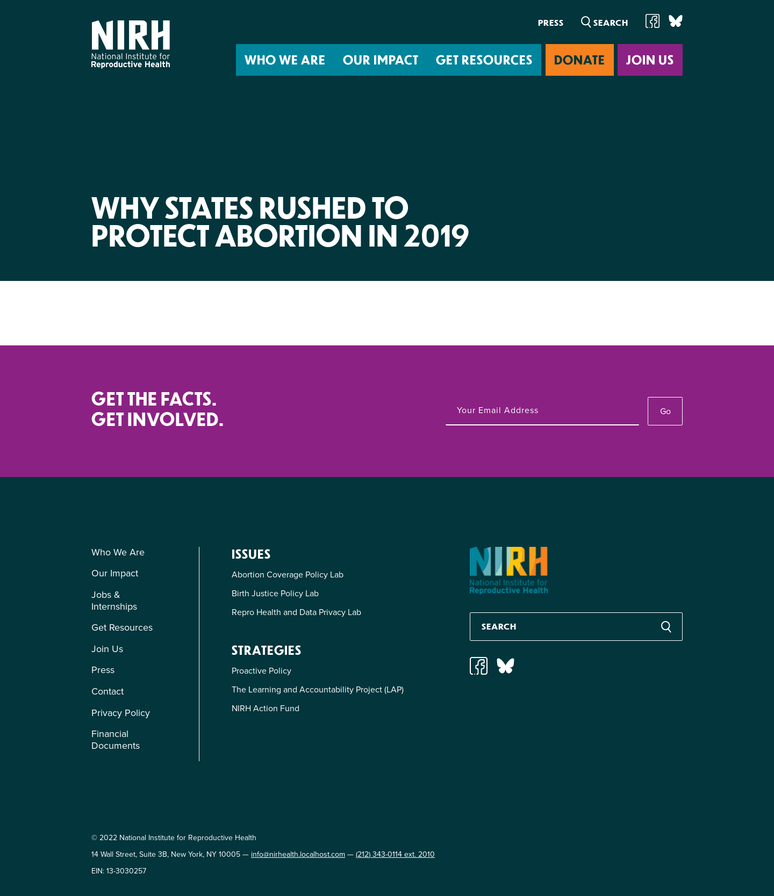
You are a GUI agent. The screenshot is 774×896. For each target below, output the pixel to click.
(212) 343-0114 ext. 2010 (395, 854)
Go (665, 411)
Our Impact (381, 59)
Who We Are (285, 59)
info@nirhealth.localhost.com (298, 854)
